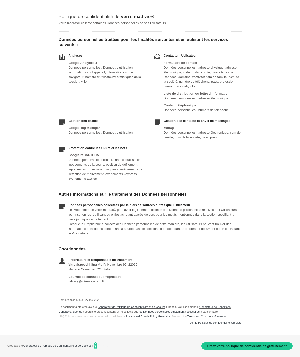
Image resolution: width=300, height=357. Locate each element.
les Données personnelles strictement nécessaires (169, 311)
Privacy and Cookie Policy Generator (148, 316)
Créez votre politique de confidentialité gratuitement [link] (247, 346)
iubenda (77, 311)
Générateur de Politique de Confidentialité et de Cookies (132, 307)
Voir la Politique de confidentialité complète (215, 322)
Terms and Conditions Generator (207, 316)
